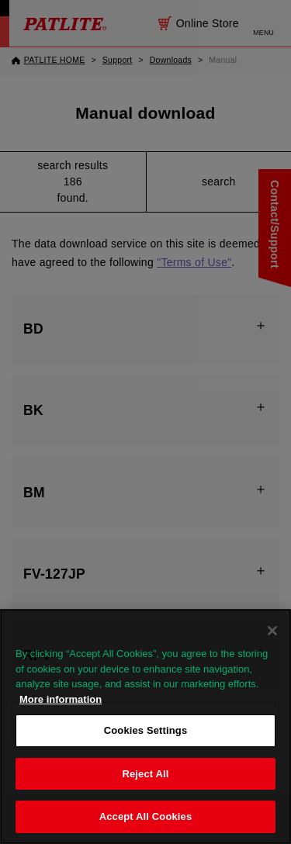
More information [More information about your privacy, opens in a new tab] (60, 699)
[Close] (272, 631)
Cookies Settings (146, 730)
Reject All (145, 774)
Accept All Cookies (145, 816)
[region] (145, 726)
